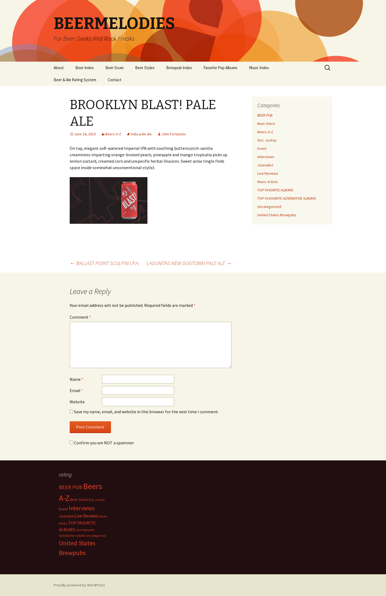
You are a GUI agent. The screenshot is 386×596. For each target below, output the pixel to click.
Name (76, 379)
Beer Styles (145, 67)
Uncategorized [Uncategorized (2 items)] (96, 536)
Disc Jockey (267, 140)
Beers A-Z (113, 134)
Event (261, 148)
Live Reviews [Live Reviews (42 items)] (86, 516)
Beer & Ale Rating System (75, 79)
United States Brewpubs (276, 215)
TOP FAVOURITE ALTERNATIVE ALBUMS (286, 198)
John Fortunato (173, 134)
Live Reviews (267, 173)
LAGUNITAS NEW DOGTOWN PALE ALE (189, 263)
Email (76, 390)
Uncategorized (269, 206)
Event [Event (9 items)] (63, 508)
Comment (80, 317)
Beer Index (84, 67)
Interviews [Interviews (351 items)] (82, 508)
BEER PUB (265, 115)
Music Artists (267, 181)
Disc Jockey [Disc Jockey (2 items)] (97, 500)
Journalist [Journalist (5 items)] (66, 516)
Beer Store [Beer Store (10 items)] (79, 499)
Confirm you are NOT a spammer (102, 442)
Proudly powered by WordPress (79, 585)
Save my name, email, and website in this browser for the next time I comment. (146, 411)
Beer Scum (114, 67)
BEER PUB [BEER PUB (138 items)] (70, 487)
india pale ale (141, 134)
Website (77, 401)
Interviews (265, 156)
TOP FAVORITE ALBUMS (275, 190)
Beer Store (266, 123)
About (59, 67)
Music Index (259, 67)
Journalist (265, 165)
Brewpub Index (179, 67)
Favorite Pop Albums (220, 67)
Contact (114, 79)
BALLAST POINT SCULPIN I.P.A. (104, 263)
